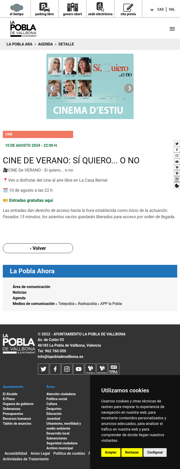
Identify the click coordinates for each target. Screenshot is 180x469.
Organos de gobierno (18, 404)
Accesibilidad (15, 453)
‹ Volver (38, 248)
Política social (56, 399)
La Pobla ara (19, 44)
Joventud (53, 418)
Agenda (45, 44)
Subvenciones (56, 438)
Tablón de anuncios (17, 423)
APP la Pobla (111, 303)
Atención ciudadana (61, 394)
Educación (54, 414)
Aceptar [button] (111, 452)
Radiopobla (87, 303)
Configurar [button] (155, 452)
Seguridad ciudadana (62, 443)
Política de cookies (69, 453)
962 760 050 (55, 351)
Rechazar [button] (132, 452)
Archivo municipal (59, 448)
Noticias (19, 292)
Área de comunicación (31, 287)
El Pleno (9, 399)
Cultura (51, 404)
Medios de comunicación (34, 303)
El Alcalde (10, 394)
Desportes (54, 409)
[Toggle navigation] (172, 29)
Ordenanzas (11, 409)
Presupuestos (13, 414)
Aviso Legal (40, 453)
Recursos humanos (17, 418)
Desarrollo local (57, 433)
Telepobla (66, 303)
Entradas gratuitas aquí (30, 200)
